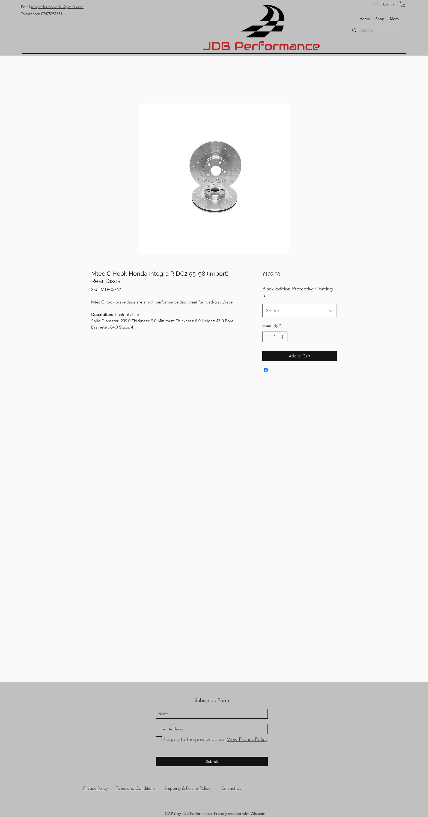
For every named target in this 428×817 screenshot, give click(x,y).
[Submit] (212, 761)
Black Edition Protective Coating (297, 293)
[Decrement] (267, 337)
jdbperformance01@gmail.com (57, 6)
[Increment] (283, 337)
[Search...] (377, 30)
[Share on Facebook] (266, 370)
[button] (403, 4)
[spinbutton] (274, 337)
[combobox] (299, 311)
